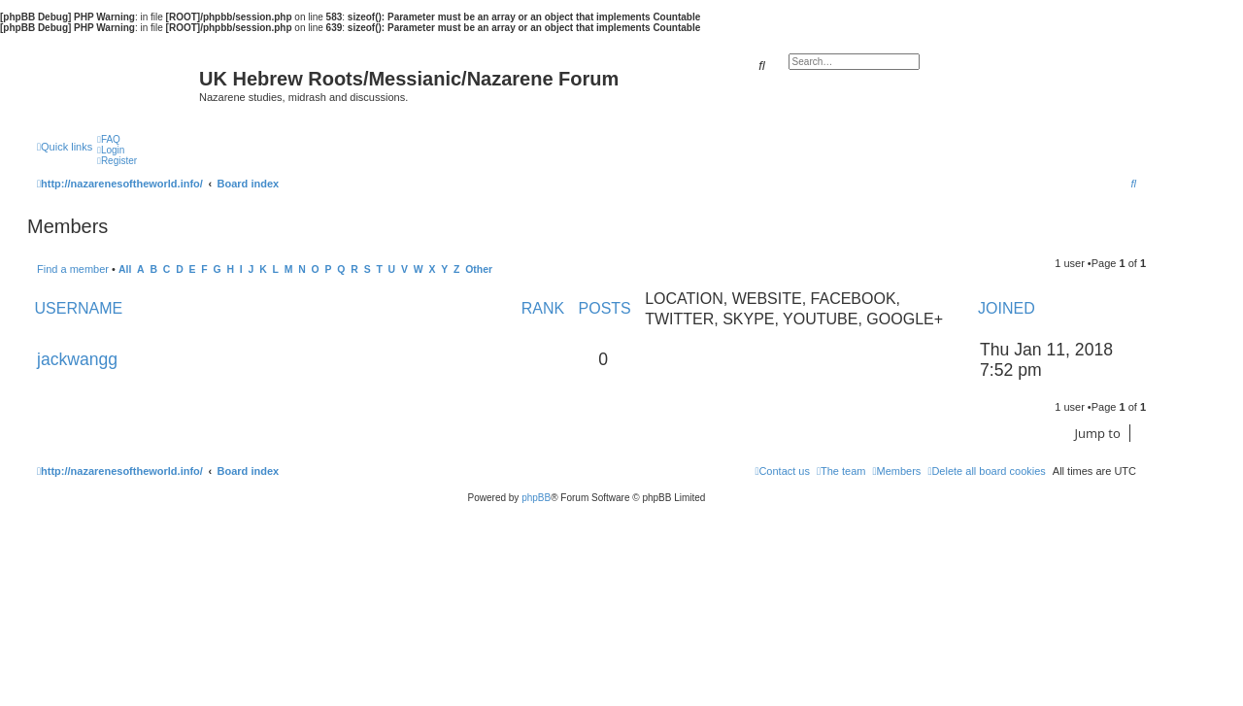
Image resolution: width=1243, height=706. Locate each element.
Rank (542, 308)
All (124, 269)
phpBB (536, 497)
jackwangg (77, 359)
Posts (605, 308)
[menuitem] (108, 139)
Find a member (73, 269)
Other (478, 269)
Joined (1006, 308)
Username (79, 308)
